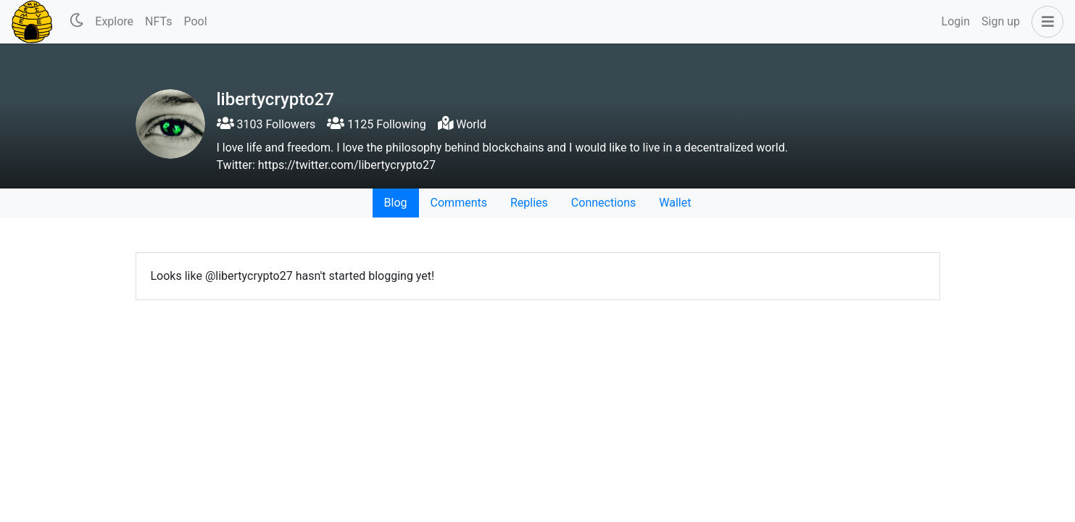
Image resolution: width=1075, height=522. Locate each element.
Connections (603, 203)
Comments (459, 203)
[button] (1044, 22)
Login (956, 21)
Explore (114, 21)
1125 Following (376, 124)
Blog (395, 203)
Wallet (675, 203)
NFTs (158, 21)
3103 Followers (266, 124)
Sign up (1000, 21)
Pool (195, 21)
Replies (529, 203)
